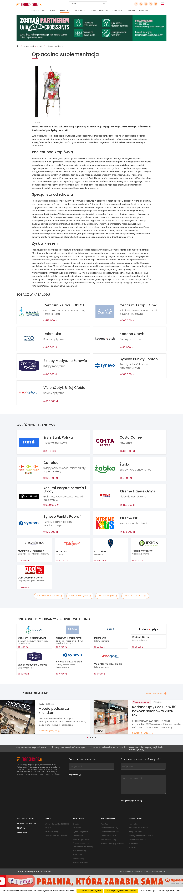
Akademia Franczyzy (137, 839)
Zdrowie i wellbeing (55, 46)
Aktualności (64, 10)
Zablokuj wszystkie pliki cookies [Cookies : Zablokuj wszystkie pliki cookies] (120, 890)
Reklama (131, 10)
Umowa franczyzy (108, 836)
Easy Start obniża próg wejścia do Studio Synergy (145, 748)
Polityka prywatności (42, 871)
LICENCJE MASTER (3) (135, 596)
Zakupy (52, 10)
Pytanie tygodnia (80, 832)
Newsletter (133, 824)
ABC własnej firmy (108, 839)
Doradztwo (144, 10)
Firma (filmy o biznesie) (83, 847)
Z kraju (40, 46)
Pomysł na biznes (80, 862)
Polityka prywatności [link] (169, 890)
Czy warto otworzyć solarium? (30, 747)
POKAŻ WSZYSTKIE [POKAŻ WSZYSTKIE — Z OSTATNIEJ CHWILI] (156, 693)
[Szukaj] (86, 4)
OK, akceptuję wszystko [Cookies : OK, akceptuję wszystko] (89, 890)
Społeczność (117, 10)
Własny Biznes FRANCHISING (57, 824)
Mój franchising (79, 851)
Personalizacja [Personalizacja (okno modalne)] (147, 890)
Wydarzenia (78, 836)
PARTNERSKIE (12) (107, 596)
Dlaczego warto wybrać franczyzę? (68, 747)
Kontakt (132, 847)
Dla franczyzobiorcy (109, 828)
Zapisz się (75, 774)
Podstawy (105, 824)
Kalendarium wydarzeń (138, 828)
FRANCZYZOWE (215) (80, 596)
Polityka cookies (24, 871)
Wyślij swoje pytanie (131, 800)
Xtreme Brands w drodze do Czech (106, 747)
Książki (48, 828)
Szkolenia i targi (51, 832)
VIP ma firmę (78, 858)
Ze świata (77, 828)
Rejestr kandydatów (99, 10)
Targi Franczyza (135, 832)
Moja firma (77, 854)
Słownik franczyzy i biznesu (112, 843)
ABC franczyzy (80, 10)
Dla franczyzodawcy (110, 832)
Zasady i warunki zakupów (56, 836)
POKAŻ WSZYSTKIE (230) (49, 596)
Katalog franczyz (38, 10)
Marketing (133, 843)
